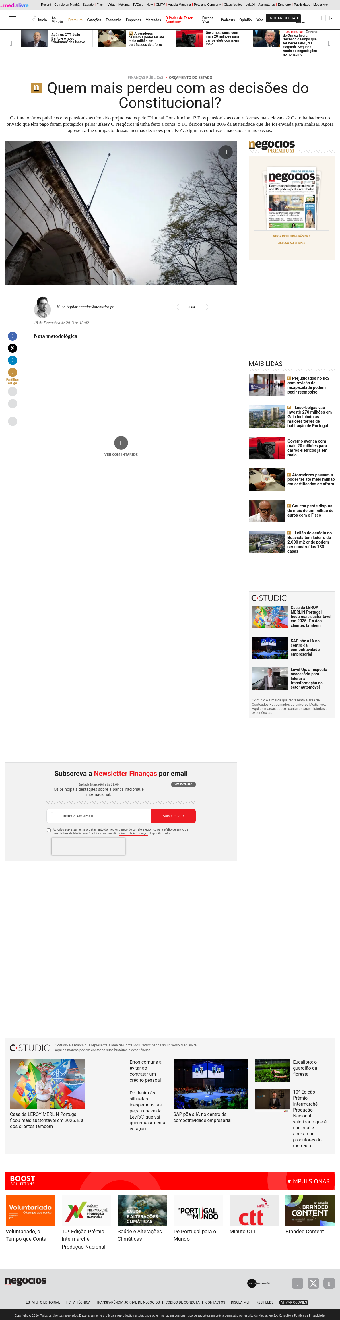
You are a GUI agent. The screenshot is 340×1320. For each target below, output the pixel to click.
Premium (75, 20)
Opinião (245, 20)
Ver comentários (121, 454)
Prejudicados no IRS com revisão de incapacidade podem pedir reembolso (308, 385)
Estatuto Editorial (43, 1301)
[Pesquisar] (321, 18)
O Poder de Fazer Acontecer (179, 20)
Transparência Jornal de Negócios (128, 1301)
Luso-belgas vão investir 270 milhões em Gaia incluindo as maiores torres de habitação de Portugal (310, 416)
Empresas (133, 20)
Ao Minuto (57, 20)
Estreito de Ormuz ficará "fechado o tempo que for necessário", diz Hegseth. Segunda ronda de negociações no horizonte (300, 43)
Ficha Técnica (78, 1301)
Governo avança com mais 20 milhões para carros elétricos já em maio (222, 38)
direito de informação (133, 832)
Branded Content (304, 1230)
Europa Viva (207, 20)
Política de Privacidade (309, 1314)
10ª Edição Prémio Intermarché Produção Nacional (83, 1238)
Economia (113, 20)
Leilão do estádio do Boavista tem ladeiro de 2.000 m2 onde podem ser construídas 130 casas (311, 541)
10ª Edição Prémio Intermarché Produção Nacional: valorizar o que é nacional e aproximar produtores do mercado (310, 1117)
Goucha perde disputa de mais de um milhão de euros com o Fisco (310, 510)
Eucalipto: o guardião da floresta (305, 1066)
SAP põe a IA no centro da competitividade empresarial (305, 646)
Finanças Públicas (145, 77)
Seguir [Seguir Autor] (192, 307)
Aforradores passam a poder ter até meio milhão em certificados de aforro (146, 39)
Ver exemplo (183, 783)
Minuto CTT (243, 1230)
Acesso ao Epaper (292, 243)
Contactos (215, 1301)
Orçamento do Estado (190, 77)
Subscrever (173, 815)
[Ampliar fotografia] (226, 152)
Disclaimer (240, 1301)
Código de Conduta (183, 1301)
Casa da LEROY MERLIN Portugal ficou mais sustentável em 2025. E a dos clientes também (311, 615)
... (13, 420)
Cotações (94, 20)
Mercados (153, 20)
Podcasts (228, 20)
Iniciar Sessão (283, 18)
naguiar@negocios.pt (96, 307)
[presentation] (88, 845)
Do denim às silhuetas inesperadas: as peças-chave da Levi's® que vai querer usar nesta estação (147, 1109)
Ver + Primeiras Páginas (292, 236)
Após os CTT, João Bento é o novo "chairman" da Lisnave (68, 38)
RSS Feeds (264, 1301)
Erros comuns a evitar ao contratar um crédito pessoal (146, 1069)
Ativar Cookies (294, 1301)
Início (42, 20)
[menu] (12, 18)
